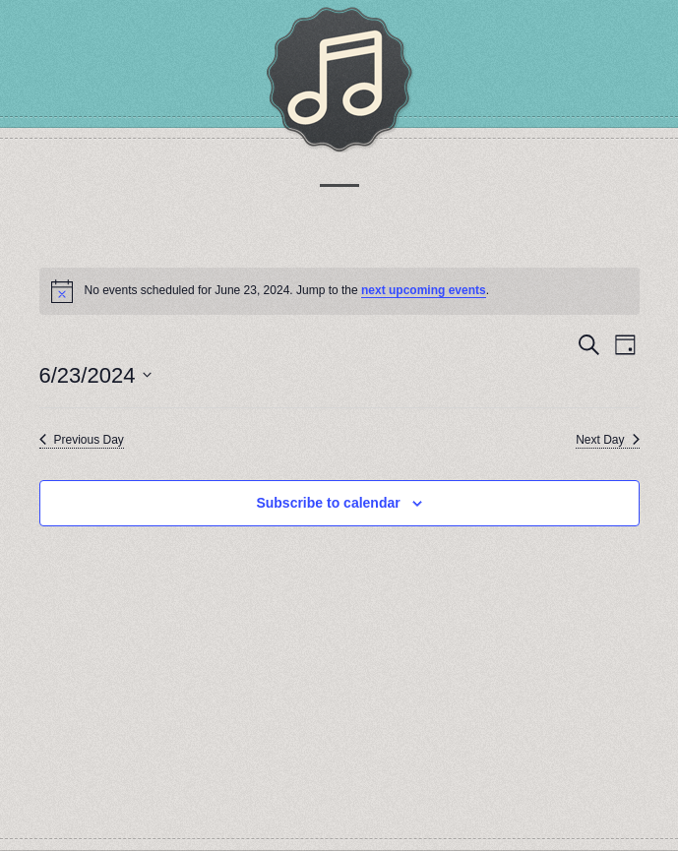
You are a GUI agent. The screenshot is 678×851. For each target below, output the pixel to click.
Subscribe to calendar (328, 503)
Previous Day (81, 440)
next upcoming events (423, 290)
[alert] (339, 291)
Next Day (607, 440)
